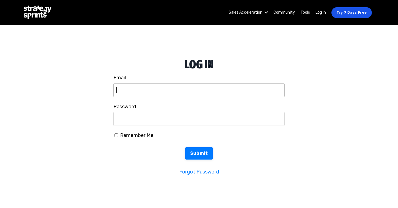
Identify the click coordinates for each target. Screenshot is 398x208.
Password (124, 107)
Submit (199, 153)
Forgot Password (199, 172)
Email (119, 78)
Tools (305, 12)
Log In (321, 12)
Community (284, 12)
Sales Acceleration (248, 12)
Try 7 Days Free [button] (351, 12)
